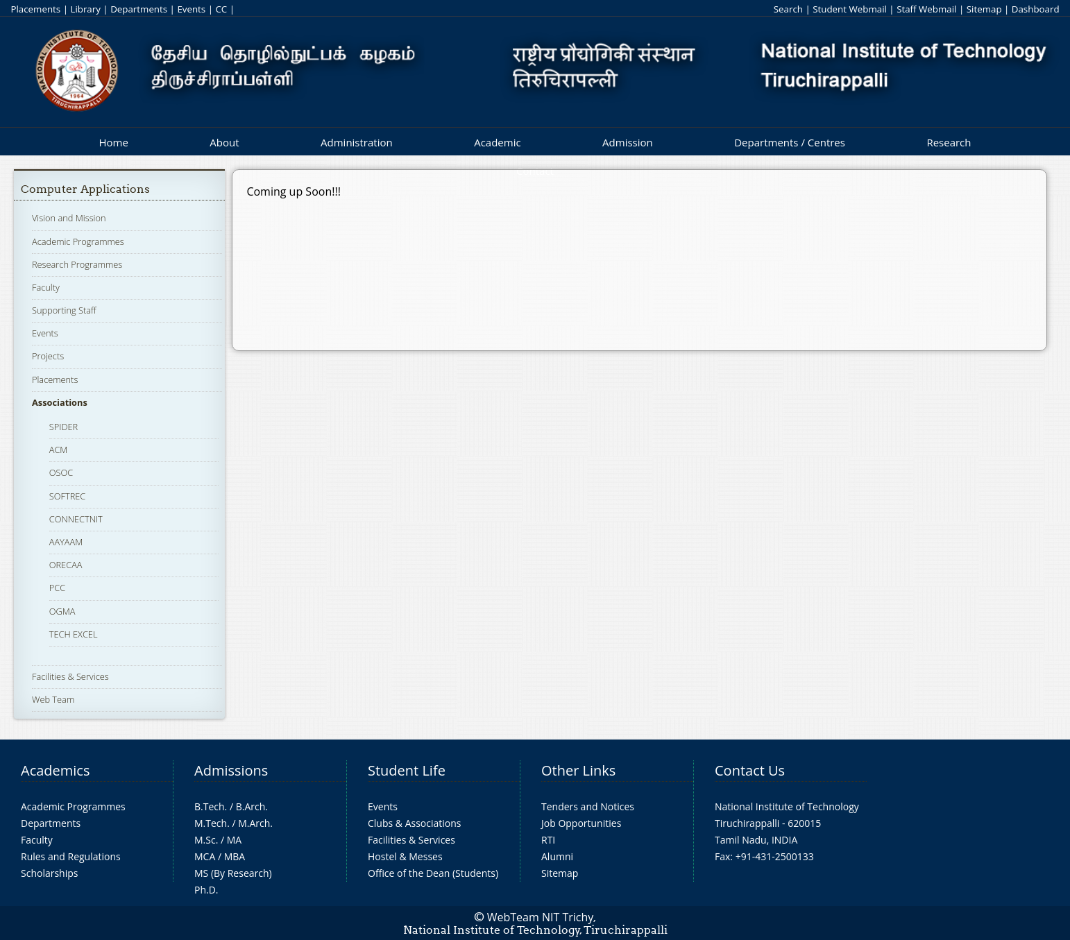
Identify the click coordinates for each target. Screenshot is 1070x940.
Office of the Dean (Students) (433, 873)
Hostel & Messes (405, 856)
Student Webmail (850, 9)
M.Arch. (255, 823)
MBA (235, 856)
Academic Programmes (78, 241)
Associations (59, 402)
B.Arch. (252, 806)
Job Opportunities (581, 823)
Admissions (231, 770)
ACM (58, 449)
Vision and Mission (69, 218)
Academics (55, 770)
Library (85, 9)
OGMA (62, 611)
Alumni (557, 856)
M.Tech (210, 823)
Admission (627, 142)
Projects (48, 356)
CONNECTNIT (76, 519)
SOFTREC (67, 496)
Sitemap (984, 9)
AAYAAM (66, 542)
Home (113, 142)
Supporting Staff (64, 310)
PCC (57, 587)
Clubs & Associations (414, 823)
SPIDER (63, 426)
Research (948, 142)
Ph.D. (206, 889)
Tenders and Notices (587, 806)
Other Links (578, 770)
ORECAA (66, 564)
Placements (35, 9)
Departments (138, 9)
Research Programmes (77, 264)
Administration (357, 142)
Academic (497, 142)
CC (221, 9)
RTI (548, 839)
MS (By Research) (233, 873)
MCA (204, 856)
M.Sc (205, 839)
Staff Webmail (926, 9)
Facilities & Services (70, 676)
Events (191, 9)
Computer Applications (85, 189)
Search (788, 9)
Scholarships (49, 873)
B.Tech (209, 806)
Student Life (406, 770)
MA (234, 839)
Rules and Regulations (71, 856)
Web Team (53, 699)
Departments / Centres (789, 142)
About (224, 142)
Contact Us (750, 770)
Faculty (46, 287)
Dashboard (1036, 9)
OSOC (61, 472)
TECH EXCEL (73, 634)
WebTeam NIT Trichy (540, 917)
